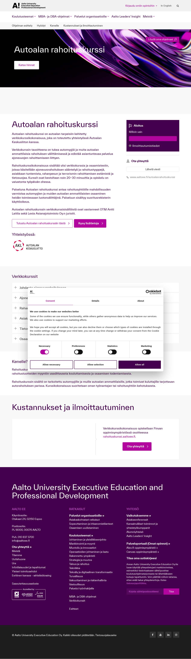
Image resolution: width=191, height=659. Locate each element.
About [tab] (140, 301)
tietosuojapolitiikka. (136, 583)
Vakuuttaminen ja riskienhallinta (87, 580)
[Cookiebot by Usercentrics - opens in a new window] (148, 292)
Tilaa (171, 591)
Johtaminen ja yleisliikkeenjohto (88, 539)
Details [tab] (95, 301)
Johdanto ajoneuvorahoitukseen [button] (40, 287)
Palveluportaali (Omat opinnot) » (148, 543)
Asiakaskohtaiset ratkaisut (84, 519)
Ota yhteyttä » (22, 547)
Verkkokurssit (77, 600)
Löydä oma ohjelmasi (162, 39)
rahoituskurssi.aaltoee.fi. (119, 436)
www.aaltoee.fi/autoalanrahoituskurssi (150, 176)
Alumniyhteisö (134, 532)
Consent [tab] (50, 301)
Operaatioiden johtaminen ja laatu (89, 551)
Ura (14, 563)
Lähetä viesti (152, 168)
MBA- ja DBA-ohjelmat (82, 596)
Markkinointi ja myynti (82, 543)
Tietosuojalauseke (106, 635)
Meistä (16, 551)
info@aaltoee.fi (21, 540)
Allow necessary (51, 364)
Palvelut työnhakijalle (81, 588)
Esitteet (73, 608)
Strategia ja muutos (80, 560)
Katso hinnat (27, 65)
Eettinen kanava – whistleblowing (32, 575)
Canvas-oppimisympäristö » (142, 551)
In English (166, 5)
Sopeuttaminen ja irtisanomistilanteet (91, 523)
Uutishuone (18, 559)
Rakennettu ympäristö (82, 556)
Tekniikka (74, 568)
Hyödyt (41, 25)
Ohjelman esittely (22, 25)
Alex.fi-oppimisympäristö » (142, 547)
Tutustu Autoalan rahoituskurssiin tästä (42, 223)
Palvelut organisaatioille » (86, 515)
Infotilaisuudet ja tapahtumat (29, 567)
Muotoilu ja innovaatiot (82, 547)
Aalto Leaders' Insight (126, 16)
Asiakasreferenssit (137, 519)
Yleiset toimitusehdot (24, 571)
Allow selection (95, 364)
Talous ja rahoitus (79, 564)
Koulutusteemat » (81, 535)
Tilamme (17, 555)
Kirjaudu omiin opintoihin (140, 5)
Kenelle (54, 25)
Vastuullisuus (77, 584)
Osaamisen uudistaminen (84, 528)
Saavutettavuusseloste (25, 583)
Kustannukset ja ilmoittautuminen (83, 25)
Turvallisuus (76, 576)
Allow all (139, 364)
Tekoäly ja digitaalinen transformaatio (91, 572)
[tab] (95, 287)
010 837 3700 (26, 537)
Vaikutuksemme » (138, 515)
